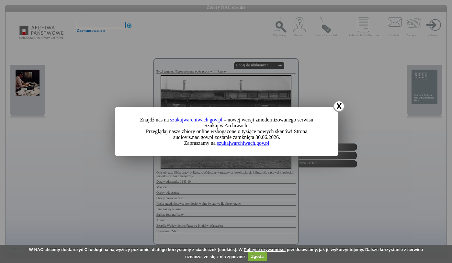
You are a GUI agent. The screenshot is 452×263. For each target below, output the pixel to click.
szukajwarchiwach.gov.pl (196, 119)
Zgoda (257, 256)
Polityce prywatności (265, 249)
